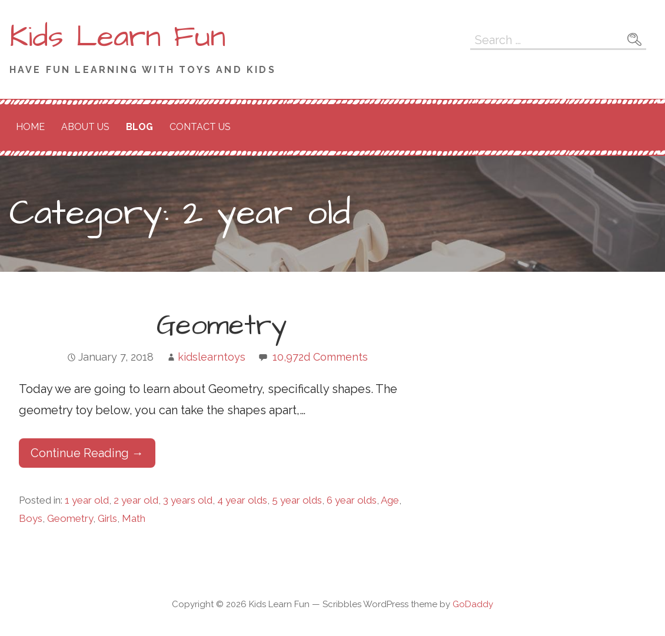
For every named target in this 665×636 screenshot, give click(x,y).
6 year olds (352, 500)
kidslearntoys (211, 357)
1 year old (87, 500)
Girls (107, 518)
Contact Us (200, 126)
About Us (85, 126)
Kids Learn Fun (117, 37)
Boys (30, 518)
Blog (139, 126)
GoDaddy (473, 604)
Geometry (222, 326)
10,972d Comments (320, 357)
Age (390, 500)
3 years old (187, 500)
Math (133, 518)
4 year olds (242, 500)
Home (30, 126)
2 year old (136, 500)
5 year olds (297, 500)
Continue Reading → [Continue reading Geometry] (87, 453)
